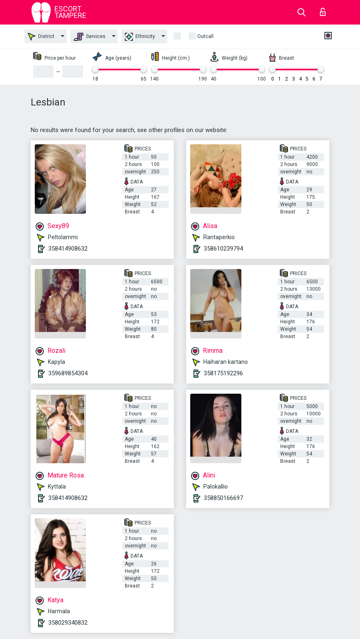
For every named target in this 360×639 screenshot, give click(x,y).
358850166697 (223, 498)
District (41, 36)
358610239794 (223, 248)
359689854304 (68, 373)
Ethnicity (140, 37)
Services (90, 37)
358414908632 (68, 248)
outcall (205, 36)
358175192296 (223, 373)
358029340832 (68, 622)
